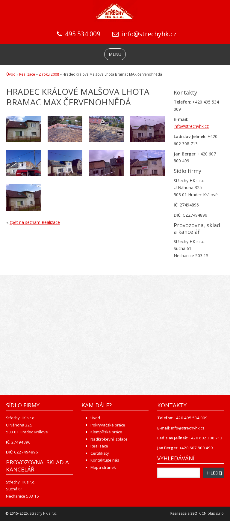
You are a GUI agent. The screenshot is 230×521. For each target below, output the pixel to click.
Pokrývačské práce (107, 425)
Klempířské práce (106, 432)
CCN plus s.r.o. (212, 513)
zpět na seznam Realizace (35, 222)
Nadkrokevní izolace (109, 439)
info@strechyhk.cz (149, 34)
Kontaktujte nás (104, 460)
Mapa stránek (103, 467)
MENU (115, 54)
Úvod (11, 74)
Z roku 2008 (49, 74)
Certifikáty (99, 453)
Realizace (27, 74)
